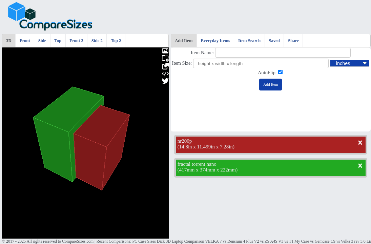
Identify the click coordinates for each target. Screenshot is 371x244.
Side (42, 40)
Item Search (249, 40)
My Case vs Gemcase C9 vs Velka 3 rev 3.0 (330, 241)
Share (293, 40)
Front (25, 40)
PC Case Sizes (144, 241)
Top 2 (116, 40)
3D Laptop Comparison (185, 241)
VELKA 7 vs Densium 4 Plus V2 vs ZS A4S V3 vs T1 (249, 241)
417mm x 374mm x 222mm (207, 169)
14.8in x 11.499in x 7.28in (206, 146)
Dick (161, 241)
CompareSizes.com (78, 241)
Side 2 (97, 40)
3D (9, 40)
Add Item (183, 40)
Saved (274, 40)
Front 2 (76, 40)
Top (57, 40)
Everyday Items (215, 40)
